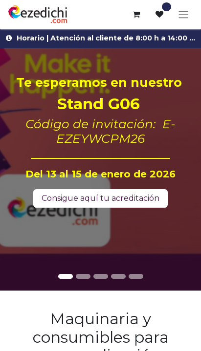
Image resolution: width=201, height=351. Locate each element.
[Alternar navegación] (183, 14)
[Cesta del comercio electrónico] (136, 14)
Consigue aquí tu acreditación (100, 198)
